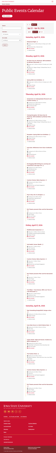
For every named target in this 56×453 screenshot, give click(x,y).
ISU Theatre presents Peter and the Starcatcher (40, 210)
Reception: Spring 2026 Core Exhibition (38, 134)
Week (35, 31)
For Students (24, 416)
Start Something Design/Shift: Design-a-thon (40, 310)
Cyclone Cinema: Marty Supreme (37, 180)
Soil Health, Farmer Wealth (35, 244)
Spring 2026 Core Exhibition (35, 80)
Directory (6, 429)
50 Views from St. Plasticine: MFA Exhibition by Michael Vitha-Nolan (40, 61)
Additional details (31, 50)
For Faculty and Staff (14, 416)
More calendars (6, 16)
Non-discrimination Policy (9, 448)
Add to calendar (30, 48)
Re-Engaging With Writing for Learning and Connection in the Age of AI (40, 164)
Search (3, 25)
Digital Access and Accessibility (34, 447)
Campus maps (7, 423)
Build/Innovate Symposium (35, 229)
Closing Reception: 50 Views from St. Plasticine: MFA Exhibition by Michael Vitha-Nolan (39, 116)
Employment (31, 429)
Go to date (4, 37)
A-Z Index (30, 426)
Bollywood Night (32, 41)
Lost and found (7, 426)
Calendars (4, 31)
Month (41, 31)
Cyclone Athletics (32, 423)
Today (34, 24)
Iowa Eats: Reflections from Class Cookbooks (40, 147)
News (5, 432)
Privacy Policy (6, 447)
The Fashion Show (33, 353)
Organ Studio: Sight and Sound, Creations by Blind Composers (39, 340)
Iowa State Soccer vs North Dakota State (39, 325)
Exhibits (6, 416)
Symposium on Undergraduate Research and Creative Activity (39, 99)
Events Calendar (6, 4)
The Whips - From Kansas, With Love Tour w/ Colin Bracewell (39, 290)
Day (30, 31)
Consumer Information (32, 448)
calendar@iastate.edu (8, 442)
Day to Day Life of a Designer (35, 194)
